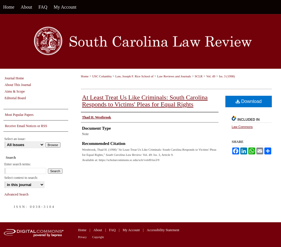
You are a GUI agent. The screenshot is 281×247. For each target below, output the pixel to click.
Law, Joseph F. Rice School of (134, 76)
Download (249, 101)
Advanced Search (16, 194)
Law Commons (242, 127)
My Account (131, 230)
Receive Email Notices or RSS (26, 126)
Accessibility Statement (163, 230)
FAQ (112, 230)
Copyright (98, 237)
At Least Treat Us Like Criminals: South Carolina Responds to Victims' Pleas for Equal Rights (145, 101)
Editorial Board (15, 98)
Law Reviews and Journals (174, 76)
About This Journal (18, 85)
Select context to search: (21, 178)
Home (85, 76)
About (97, 230)
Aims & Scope (15, 91)
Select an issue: (15, 139)
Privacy (82, 237)
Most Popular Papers (19, 115)
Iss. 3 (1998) (227, 76)
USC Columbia (102, 76)
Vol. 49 (210, 76)
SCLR (199, 76)
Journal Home (14, 78)
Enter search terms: (17, 164)
